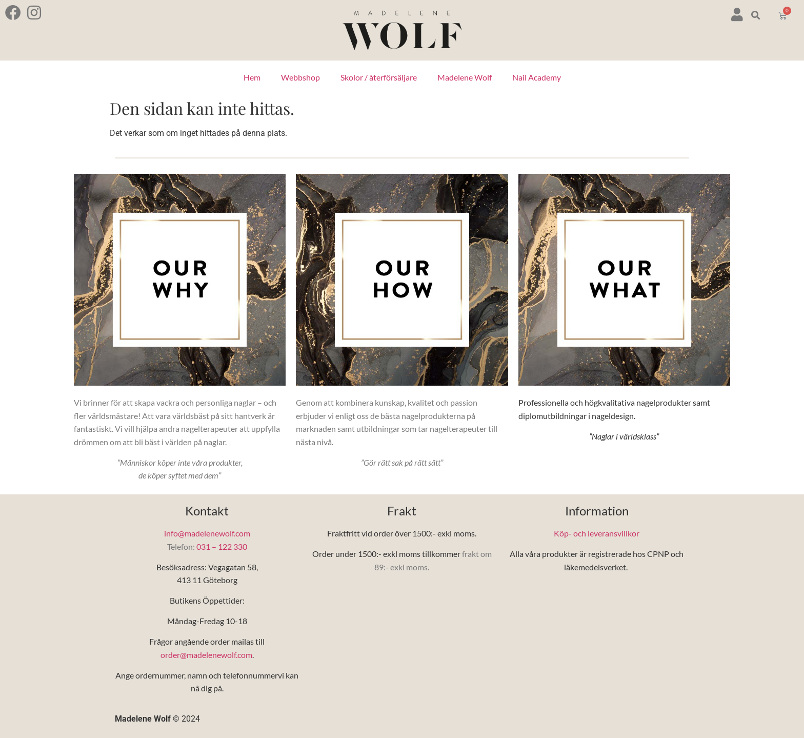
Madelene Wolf (464, 77)
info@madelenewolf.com (207, 533)
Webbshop (300, 77)
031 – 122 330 (221, 546)
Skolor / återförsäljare (378, 77)
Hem (252, 77)
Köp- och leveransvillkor (596, 533)
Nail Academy (536, 77)
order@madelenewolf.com (206, 655)
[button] (756, 16)
